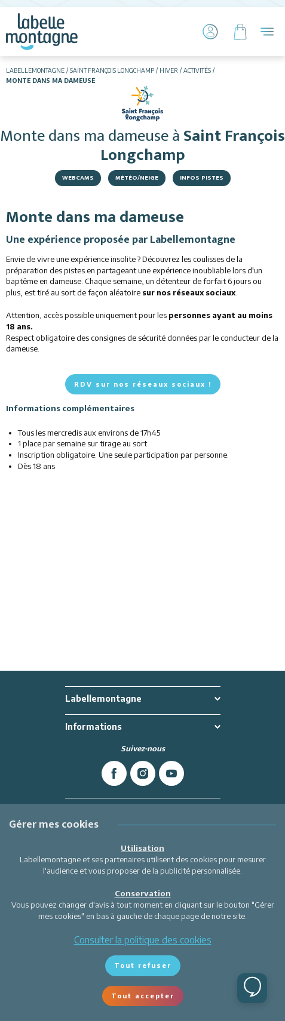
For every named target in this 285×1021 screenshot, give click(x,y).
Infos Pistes (201, 177)
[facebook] (114, 773)
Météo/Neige (136, 177)
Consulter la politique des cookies (143, 940)
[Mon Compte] (210, 31)
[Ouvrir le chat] (252, 988)
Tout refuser (142, 965)
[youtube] (171, 773)
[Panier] (240, 31)
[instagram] (142, 773)
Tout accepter (142, 996)
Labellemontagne (35, 70)
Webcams (78, 177)
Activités (197, 70)
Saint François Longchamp (112, 70)
